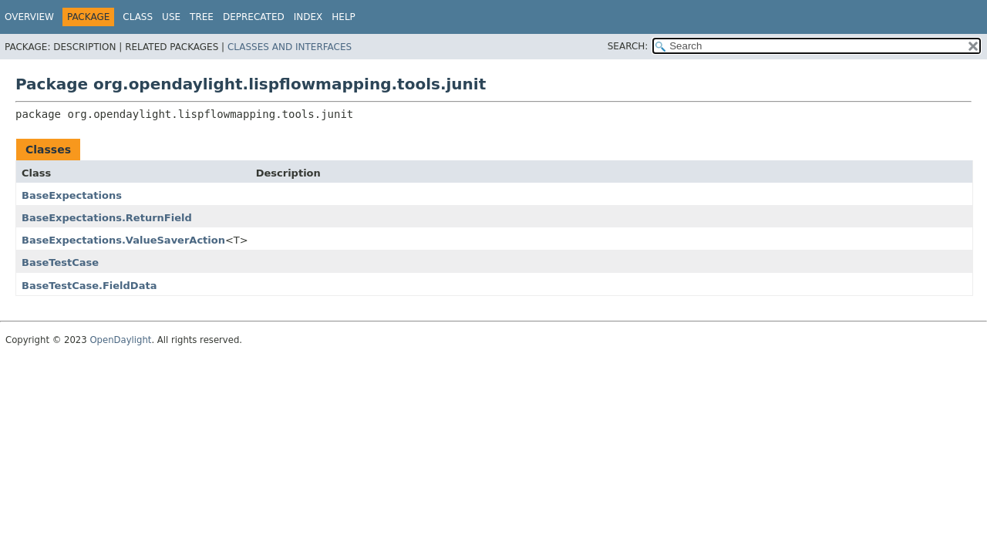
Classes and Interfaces (289, 47)
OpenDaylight (120, 340)
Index (308, 17)
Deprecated (254, 17)
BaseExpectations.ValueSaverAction (123, 240)
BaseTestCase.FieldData (89, 285)
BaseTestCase (60, 262)
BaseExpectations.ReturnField (107, 218)
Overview (29, 17)
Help (343, 17)
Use (171, 17)
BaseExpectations (72, 195)
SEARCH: (628, 46)
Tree (202, 17)
